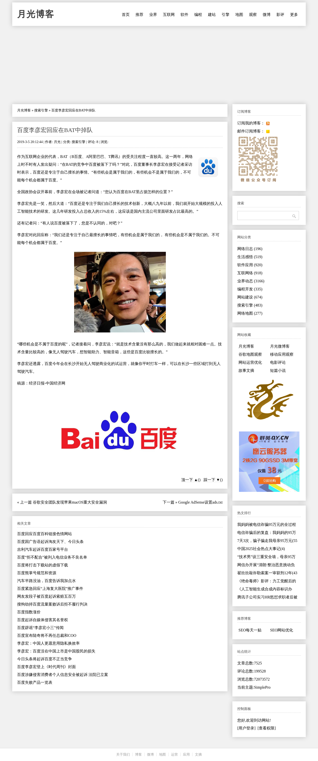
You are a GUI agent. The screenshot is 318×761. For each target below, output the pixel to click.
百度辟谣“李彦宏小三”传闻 (40, 628)
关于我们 (123, 754)
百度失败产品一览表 (34, 682)
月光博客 (35, 14)
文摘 (198, 754)
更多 (294, 14)
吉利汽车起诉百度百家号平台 (42, 549)
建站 (212, 14)
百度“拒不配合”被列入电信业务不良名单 (52, 557)
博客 (138, 754)
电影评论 (278, 362)
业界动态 (250, 281)
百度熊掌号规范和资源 (36, 573)
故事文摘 (246, 370)
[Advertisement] (159, 65)
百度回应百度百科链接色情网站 (44, 534)
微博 (267, 14)
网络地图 (249, 313)
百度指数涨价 (29, 612)
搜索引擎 (41, 110)
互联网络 (249, 273)
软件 (184, 14)
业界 (153, 14)
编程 (198, 14)
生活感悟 (249, 257)
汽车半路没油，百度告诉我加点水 (46, 581)
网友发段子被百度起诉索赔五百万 (46, 596)
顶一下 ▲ (189, 480)
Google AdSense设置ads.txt (200, 502)
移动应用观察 (282, 354)
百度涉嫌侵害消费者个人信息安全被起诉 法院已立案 (62, 675)
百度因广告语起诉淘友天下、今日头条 (50, 542)
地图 (239, 14)
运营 (174, 754)
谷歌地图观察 (250, 354)
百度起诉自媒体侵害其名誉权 (42, 620)
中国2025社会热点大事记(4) (261, 549)
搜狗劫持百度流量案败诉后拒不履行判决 (52, 604)
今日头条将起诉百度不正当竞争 (44, 659)
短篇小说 (278, 370)
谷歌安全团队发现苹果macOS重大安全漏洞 (70, 502)
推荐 (139, 14)
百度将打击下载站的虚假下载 (42, 565)
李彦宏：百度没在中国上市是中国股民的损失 (56, 651)
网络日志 (249, 249)
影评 (280, 14)
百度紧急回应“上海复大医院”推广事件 (50, 588)
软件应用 (249, 265)
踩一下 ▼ (212, 480)
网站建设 (249, 297)
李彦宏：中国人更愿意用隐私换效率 (48, 643)
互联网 (169, 14)
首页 (126, 14)
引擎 (225, 14)
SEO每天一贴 (249, 630)
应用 (186, 754)
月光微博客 (280, 346)
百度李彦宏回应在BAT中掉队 (55, 130)
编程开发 (249, 289)
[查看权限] (267, 728)
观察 (253, 14)
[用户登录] (246, 728)
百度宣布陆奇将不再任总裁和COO (46, 635)
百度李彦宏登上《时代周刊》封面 (46, 667)
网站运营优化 (250, 362)
